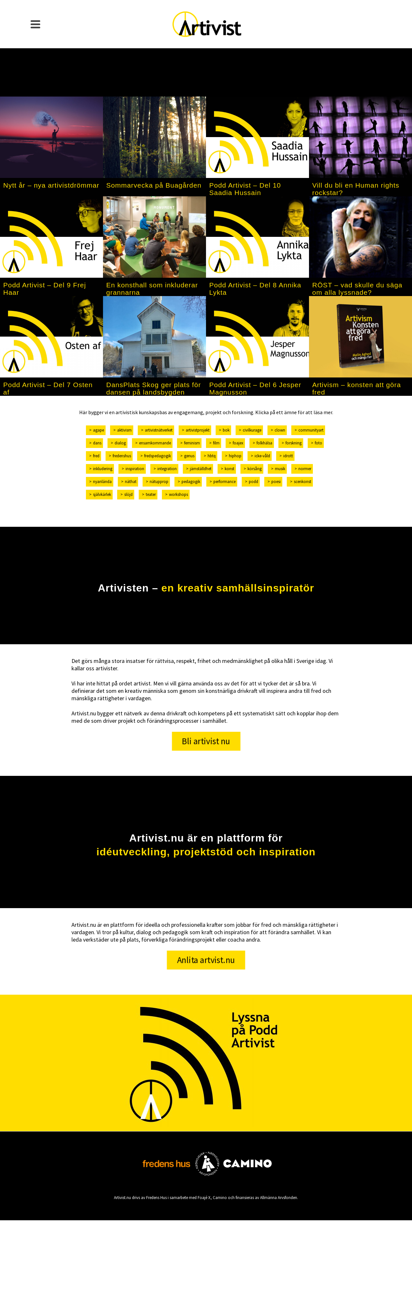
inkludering (102, 468)
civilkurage (252, 430)
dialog (120, 443)
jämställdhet (200, 468)
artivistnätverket (159, 430)
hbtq (212, 456)
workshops (178, 494)
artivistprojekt (198, 430)
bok (226, 430)
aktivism (124, 430)
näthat (130, 481)
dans (97, 443)
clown (280, 430)
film (216, 443)
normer (304, 468)
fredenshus (122, 456)
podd (253, 481)
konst (229, 468)
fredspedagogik (157, 456)
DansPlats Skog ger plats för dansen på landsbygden (153, 388)
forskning (294, 443)
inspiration (135, 468)
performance (224, 481)
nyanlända (102, 481)
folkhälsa (264, 443)
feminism (192, 443)
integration (167, 468)
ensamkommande (155, 443)
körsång (255, 468)
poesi (276, 481)
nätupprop (159, 481)
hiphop (235, 456)
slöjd (128, 494)
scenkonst (302, 481)
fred (96, 456)
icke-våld (262, 456)
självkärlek (102, 494)
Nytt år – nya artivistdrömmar (51, 185)
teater (151, 494)
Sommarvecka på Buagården (153, 185)
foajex (238, 443)
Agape (98, 430)
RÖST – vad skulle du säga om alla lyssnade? (357, 288)
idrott (288, 456)
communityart (310, 430)
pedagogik (191, 481)
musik (280, 468)
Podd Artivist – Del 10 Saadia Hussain (245, 188)
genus (189, 456)
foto (318, 443)
